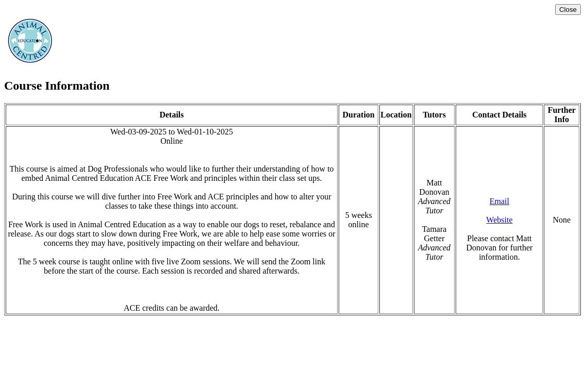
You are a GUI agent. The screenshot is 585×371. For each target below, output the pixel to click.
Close (568, 9)
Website (499, 219)
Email (499, 201)
